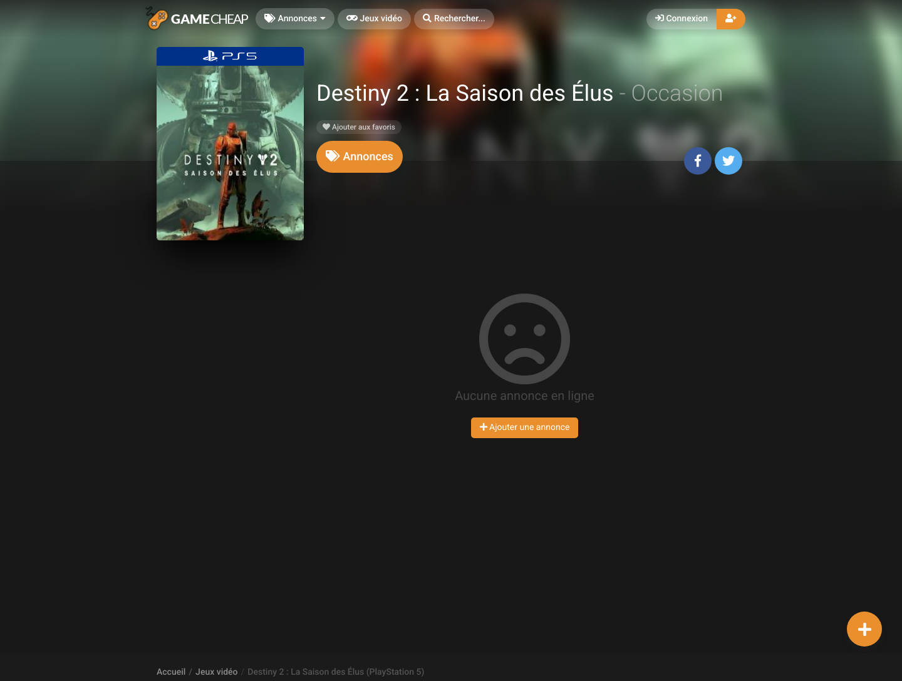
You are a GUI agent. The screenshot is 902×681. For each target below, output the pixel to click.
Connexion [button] (681, 19)
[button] (454, 19)
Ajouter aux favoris (359, 127)
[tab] (359, 157)
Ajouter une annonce (525, 427)
